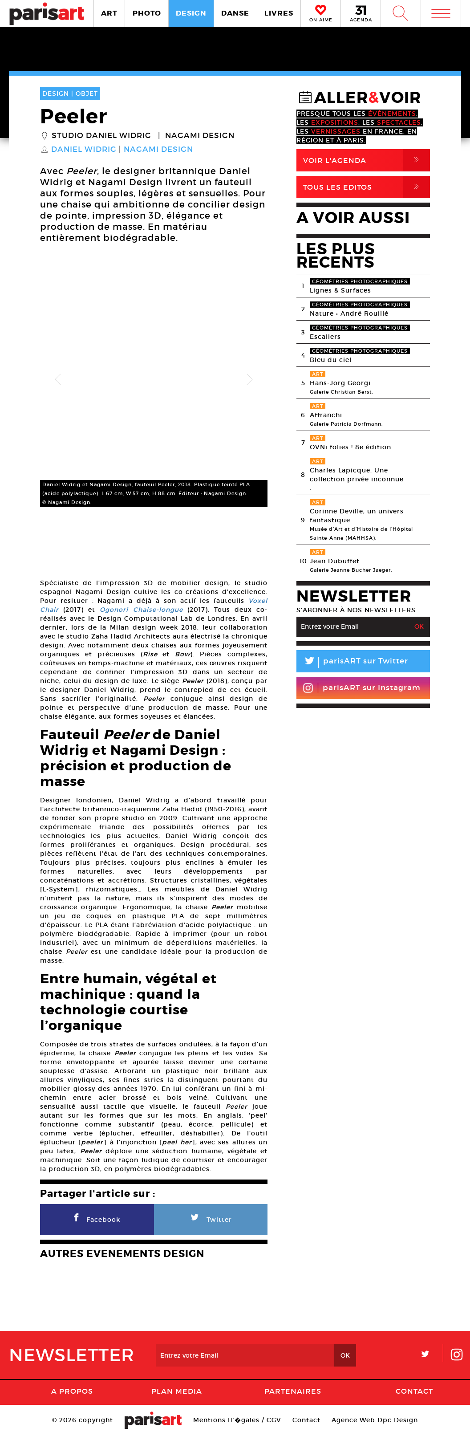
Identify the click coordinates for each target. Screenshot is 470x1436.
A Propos (72, 1391)
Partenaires (292, 1391)
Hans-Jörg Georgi (340, 383)
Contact (414, 1391)
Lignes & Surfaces (340, 290)
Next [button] (249, 379)
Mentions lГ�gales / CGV (237, 1420)
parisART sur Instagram (362, 688)
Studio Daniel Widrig (101, 135)
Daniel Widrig (84, 149)
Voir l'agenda (366, 160)
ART (109, 13)
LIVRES (278, 13)
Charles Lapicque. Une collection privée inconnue (357, 474)
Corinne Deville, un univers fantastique (357, 515)
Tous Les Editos (366, 187)
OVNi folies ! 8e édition (350, 447)
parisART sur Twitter (352, 662)
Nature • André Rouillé (349, 313)
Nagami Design (200, 135)
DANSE (235, 13)
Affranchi (326, 415)
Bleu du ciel (331, 360)
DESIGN (191, 13)
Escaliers (325, 337)
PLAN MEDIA (176, 1391)
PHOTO (147, 13)
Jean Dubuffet (335, 561)
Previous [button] (58, 379)
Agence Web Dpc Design (375, 1420)
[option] (153, 379)
